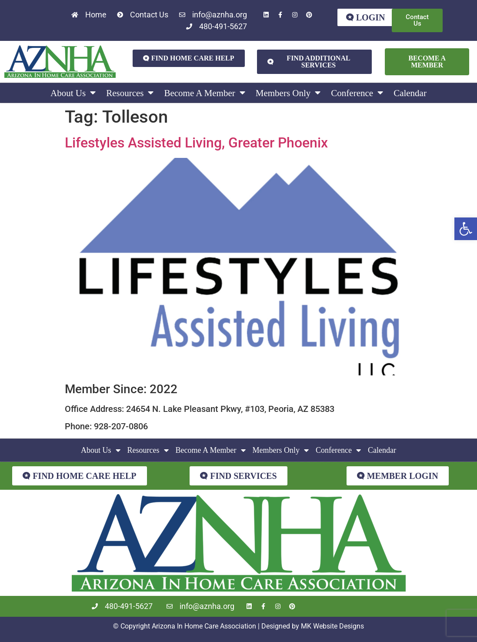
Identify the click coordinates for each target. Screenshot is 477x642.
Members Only (288, 93)
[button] (465, 228)
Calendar (410, 93)
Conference (357, 93)
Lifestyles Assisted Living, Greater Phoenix (196, 142)
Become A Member (204, 93)
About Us (73, 93)
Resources (129, 93)
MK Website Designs (332, 626)
